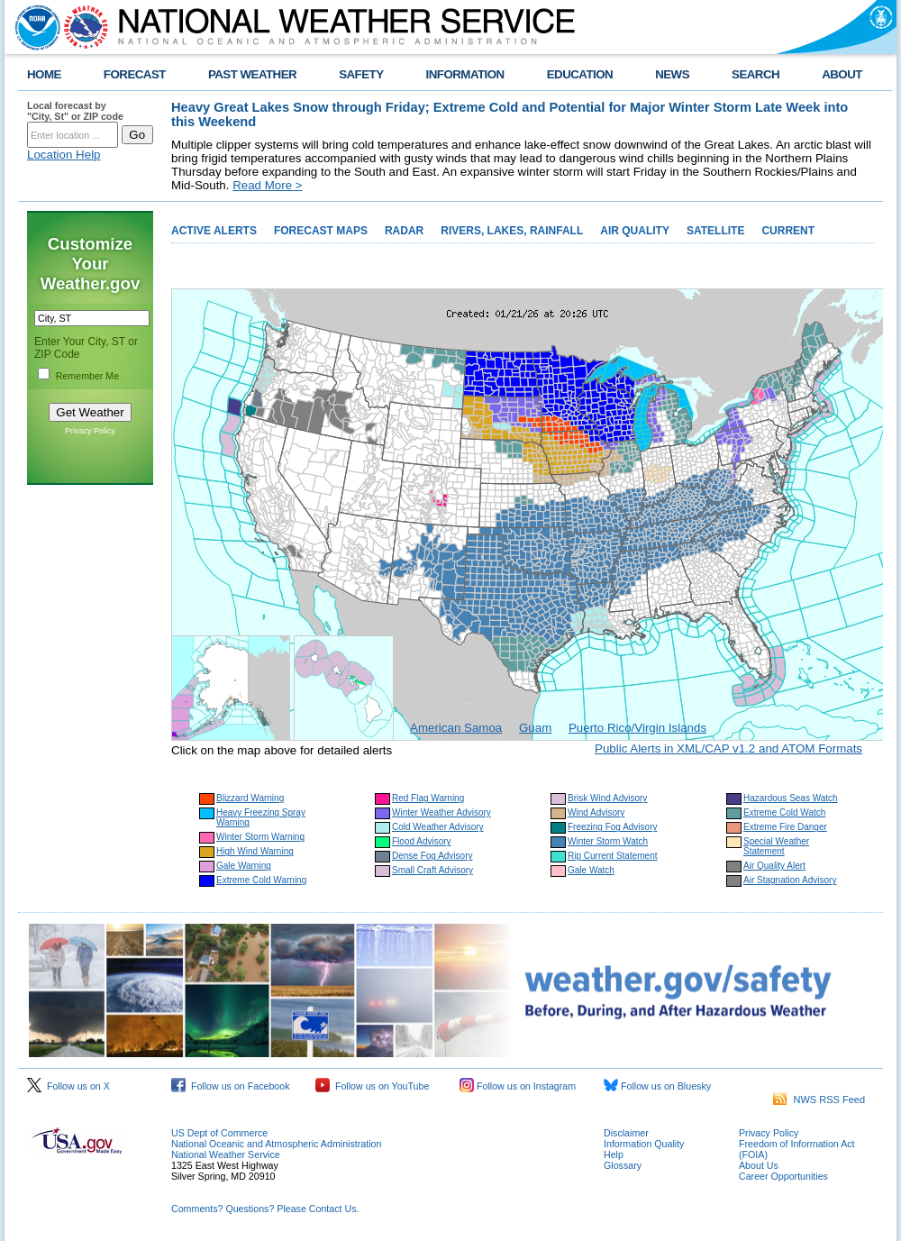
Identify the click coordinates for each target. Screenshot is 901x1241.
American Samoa (456, 728)
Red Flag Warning (428, 798)
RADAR (404, 230)
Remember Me (87, 375)
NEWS (672, 74)
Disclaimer (626, 1132)
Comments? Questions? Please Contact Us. (265, 1208)
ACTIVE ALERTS (214, 230)
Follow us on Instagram (518, 1086)
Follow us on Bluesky (657, 1086)
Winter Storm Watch (608, 841)
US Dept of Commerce (219, 1132)
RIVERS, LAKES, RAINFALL (512, 230)
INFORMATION (465, 74)
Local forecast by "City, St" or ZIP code (75, 111)
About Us (758, 1165)
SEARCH (755, 74)
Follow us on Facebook (230, 1086)
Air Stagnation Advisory (789, 880)
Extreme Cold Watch (784, 812)
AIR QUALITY (634, 230)
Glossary (623, 1165)
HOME (44, 74)
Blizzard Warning (250, 798)
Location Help (64, 154)
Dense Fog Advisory (432, 856)
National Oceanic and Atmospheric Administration (276, 1143)
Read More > (267, 185)
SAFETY (361, 74)
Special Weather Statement (776, 846)
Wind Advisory (596, 812)
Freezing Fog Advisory (613, 827)
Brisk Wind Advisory (607, 798)
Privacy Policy (90, 430)
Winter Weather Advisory (441, 812)
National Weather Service (225, 1154)
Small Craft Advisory (432, 870)
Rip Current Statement (613, 856)
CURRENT (788, 230)
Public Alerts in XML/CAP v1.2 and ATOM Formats (728, 748)
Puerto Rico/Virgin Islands (637, 728)
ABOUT (842, 74)
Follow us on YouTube (372, 1086)
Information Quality (644, 1143)
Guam (535, 728)
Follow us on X (68, 1086)
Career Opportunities (783, 1176)
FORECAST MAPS (321, 230)
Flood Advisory (421, 841)
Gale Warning (243, 866)
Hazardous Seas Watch (790, 798)
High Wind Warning (255, 851)
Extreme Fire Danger (785, 827)
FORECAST (135, 74)
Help (613, 1154)
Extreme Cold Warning (261, 880)
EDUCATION (580, 74)
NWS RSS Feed (819, 1099)
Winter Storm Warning (260, 837)
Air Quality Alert (774, 866)
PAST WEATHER (252, 74)
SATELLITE (715, 230)
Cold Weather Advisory (438, 827)
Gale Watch (591, 870)
